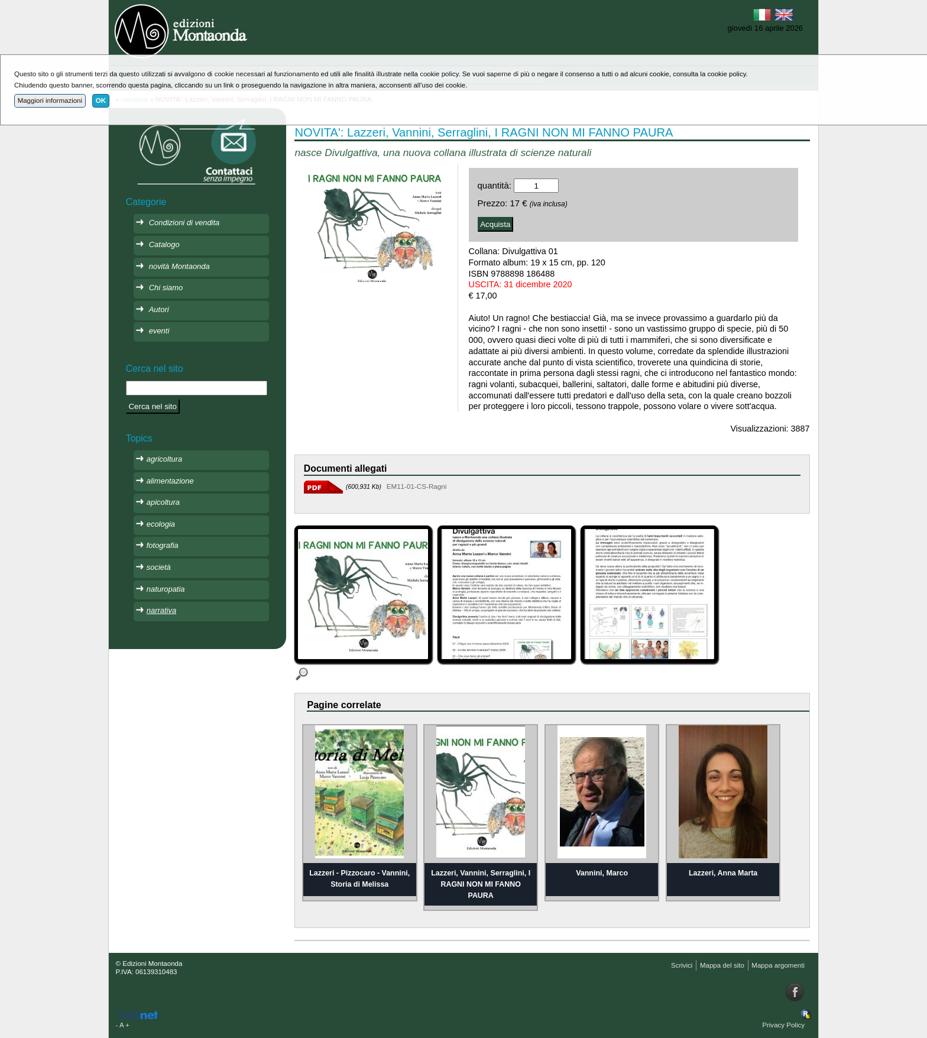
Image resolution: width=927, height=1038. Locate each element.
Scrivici (681, 965)
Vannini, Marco (602, 873)
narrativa (161, 610)
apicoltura (163, 502)
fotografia (163, 545)
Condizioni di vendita (184, 222)
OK (101, 100)
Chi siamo (166, 287)
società (159, 567)
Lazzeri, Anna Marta (723, 873)
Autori (159, 309)
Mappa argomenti (778, 965)
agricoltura (164, 459)
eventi (159, 330)
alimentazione (170, 480)
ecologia (161, 524)
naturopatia (166, 589)
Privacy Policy (783, 1025)
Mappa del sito (722, 965)
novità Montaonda (179, 266)
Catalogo (164, 244)
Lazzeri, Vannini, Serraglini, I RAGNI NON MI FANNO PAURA (480, 884)
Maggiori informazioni (50, 100)
